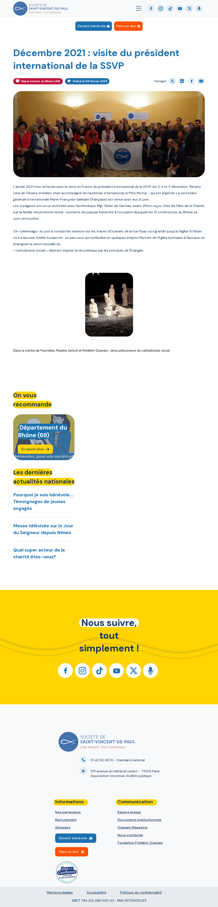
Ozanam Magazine (132, 827)
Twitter (189, 8)
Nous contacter (130, 835)
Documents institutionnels (139, 820)
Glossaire (62, 827)
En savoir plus (32, 449)
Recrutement (66, 820)
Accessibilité (96, 892)
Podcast (199, 8)
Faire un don (126, 26)
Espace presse (129, 812)
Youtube (180, 8)
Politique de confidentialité (141, 892)
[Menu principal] (141, 8)
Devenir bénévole (91, 26)
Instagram (160, 8)
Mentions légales (60, 892)
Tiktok (170, 8)
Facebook (151, 8)
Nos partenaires (68, 812)
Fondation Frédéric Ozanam (140, 842)
